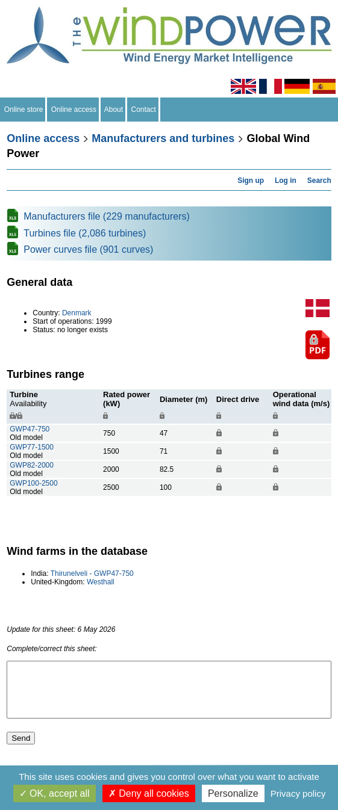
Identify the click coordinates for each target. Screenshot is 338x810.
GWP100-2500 (33, 483)
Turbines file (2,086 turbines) (84, 233)
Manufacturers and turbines (163, 138)
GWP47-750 (29, 429)
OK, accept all (54, 793)
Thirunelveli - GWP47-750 (92, 573)
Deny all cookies (148, 793)
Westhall (100, 582)
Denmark (77, 313)
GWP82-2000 (32, 465)
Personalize (233, 793)
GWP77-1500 (32, 447)
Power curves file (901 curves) (88, 249)
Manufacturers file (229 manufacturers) (106, 216)
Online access (74, 109)
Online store (23, 109)
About (114, 109)
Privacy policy (298, 793)
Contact (143, 109)
